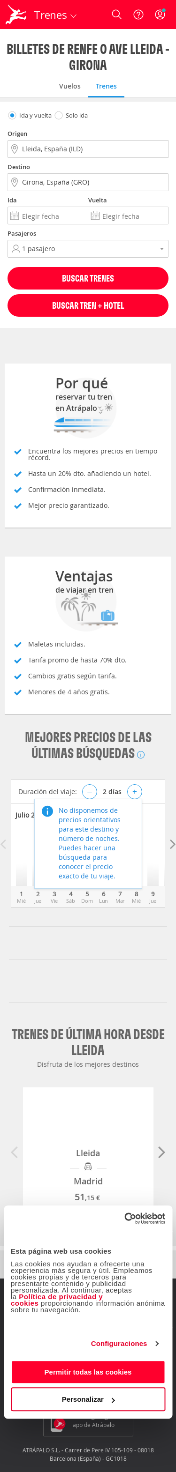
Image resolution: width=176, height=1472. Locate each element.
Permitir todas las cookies (88, 1372)
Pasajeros (22, 233)
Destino (19, 167)
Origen (17, 133)
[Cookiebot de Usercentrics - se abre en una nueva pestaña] (125, 1218)
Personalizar (88, 1399)
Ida (12, 200)
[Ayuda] (138, 14)
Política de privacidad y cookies (57, 1300)
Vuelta (97, 200)
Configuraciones (119, 1343)
